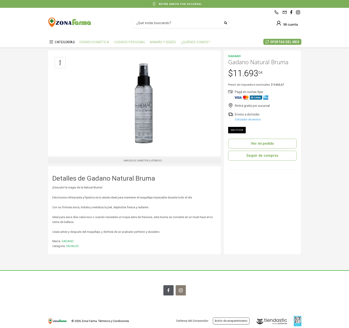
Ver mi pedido (262, 143)
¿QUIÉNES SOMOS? (195, 42)
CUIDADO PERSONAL (129, 42)
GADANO (68, 241)
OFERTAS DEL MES (285, 42)
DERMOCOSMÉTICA (94, 42)
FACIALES (72, 246)
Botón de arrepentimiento (231, 320)
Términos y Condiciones (113, 321)
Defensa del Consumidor (192, 320)
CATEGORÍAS (65, 42)
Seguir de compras (262, 155)
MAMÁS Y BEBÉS (163, 42)
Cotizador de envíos (248, 119)
